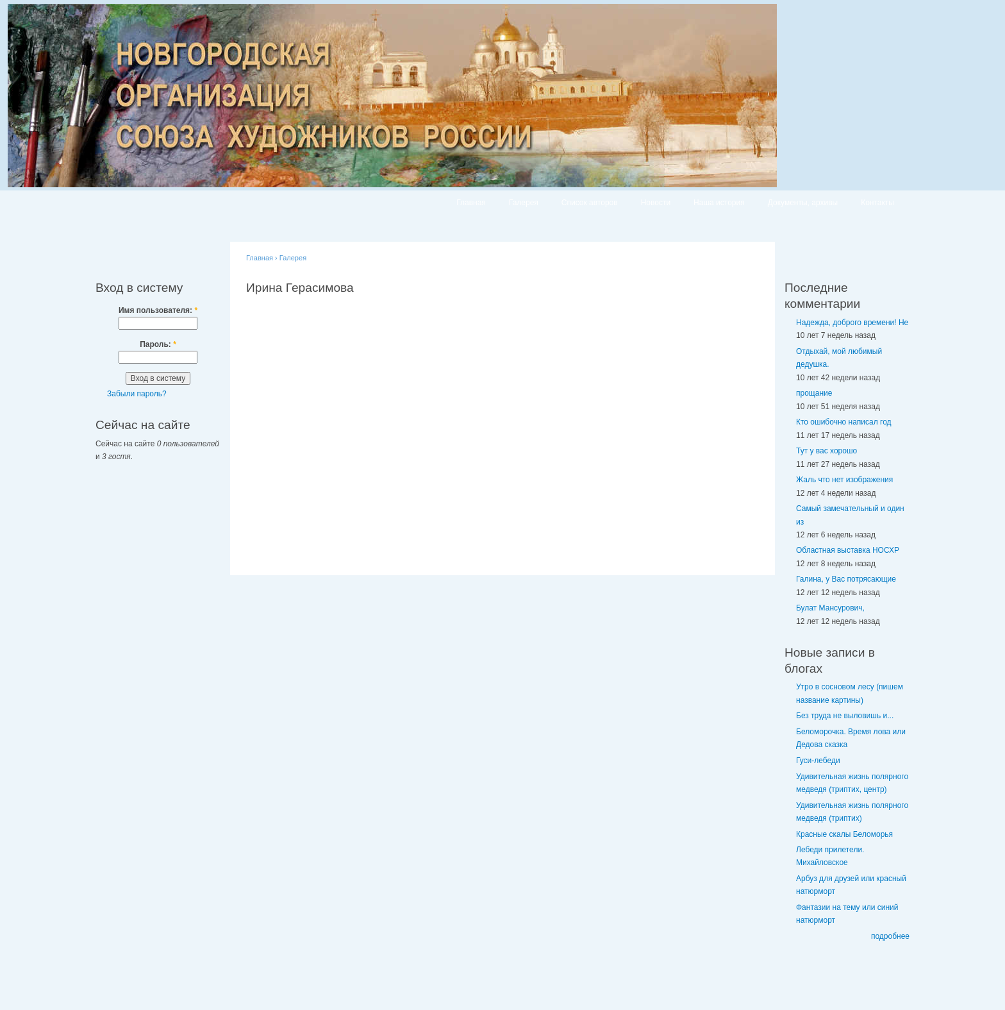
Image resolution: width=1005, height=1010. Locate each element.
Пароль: (158, 344)
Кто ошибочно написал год (844, 421)
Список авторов (589, 202)
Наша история (719, 202)
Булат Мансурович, (830, 607)
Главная (471, 202)
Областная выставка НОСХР (847, 550)
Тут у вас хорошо (826, 450)
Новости (655, 202)
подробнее (890, 936)
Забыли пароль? (137, 393)
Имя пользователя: (158, 310)
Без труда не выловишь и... (844, 715)
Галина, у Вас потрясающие (846, 579)
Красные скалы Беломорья (844, 834)
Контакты (877, 202)
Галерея (523, 202)
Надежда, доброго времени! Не (852, 322)
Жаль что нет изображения (844, 479)
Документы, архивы (803, 202)
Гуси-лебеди (818, 760)
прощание (814, 393)
